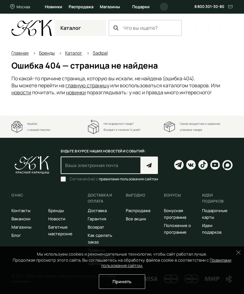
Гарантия (97, 219)
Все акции (136, 219)
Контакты (20, 210)
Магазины (110, 7)
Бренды (56, 210)
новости (21, 92)
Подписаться (149, 165)
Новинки (53, 7)
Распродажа (81, 7)
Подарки (141, 7)
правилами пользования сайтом (128, 179)
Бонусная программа (175, 214)
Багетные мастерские (60, 230)
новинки (76, 92)
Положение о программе (177, 229)
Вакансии (20, 219)
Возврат (96, 227)
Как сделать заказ (100, 238)
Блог (16, 235)
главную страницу (87, 85)
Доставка (97, 210)
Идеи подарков (211, 229)
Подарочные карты (214, 214)
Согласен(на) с (114, 179)
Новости (56, 219)
